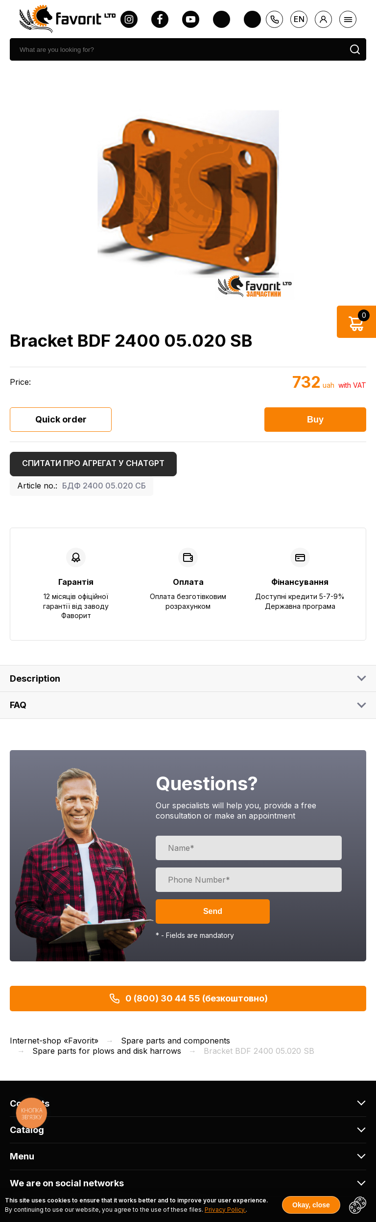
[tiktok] (252, 19)
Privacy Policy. (225, 1209)
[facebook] (159, 19)
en (299, 19)
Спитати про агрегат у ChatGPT (93, 463)
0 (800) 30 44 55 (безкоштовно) (188, 998)
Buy (315, 419)
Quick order (61, 419)
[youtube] (190, 19)
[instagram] (129, 19)
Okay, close (311, 1205)
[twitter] (221, 19)
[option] (188, 194)
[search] (177, 49)
